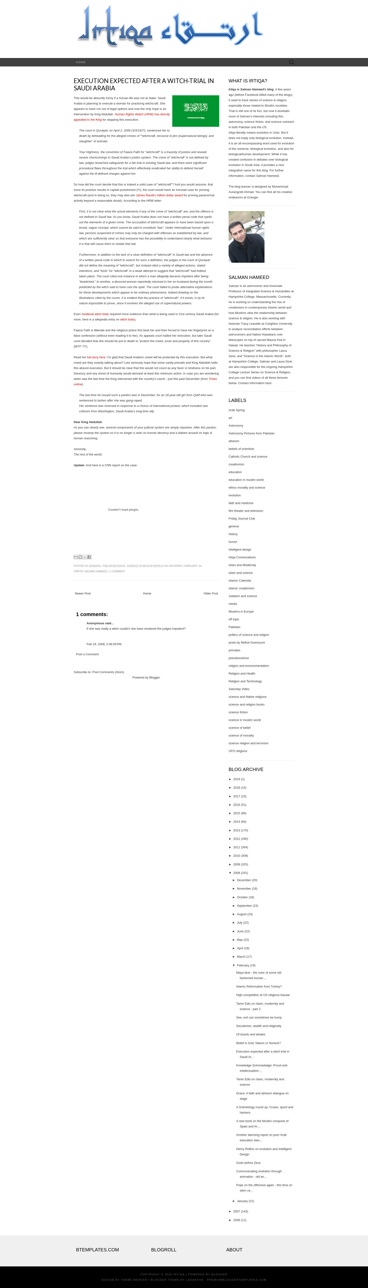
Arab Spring (237, 410)
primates (234, 650)
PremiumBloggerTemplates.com (236, 1279)
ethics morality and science (247, 487)
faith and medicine (241, 503)
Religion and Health (242, 673)
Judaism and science (243, 596)
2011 (236, 847)
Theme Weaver (134, 1279)
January (242, 1201)
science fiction (238, 712)
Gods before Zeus (248, 1163)
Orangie (252, 197)
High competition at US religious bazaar (263, 995)
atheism (234, 441)
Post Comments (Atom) (108, 672)
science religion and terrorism (248, 743)
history (233, 534)
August (241, 914)
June (240, 931)
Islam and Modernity (242, 565)
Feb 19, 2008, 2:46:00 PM (104, 644)
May (240, 939)
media (233, 603)
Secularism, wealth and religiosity (258, 1026)
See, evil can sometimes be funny (259, 1017)
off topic (234, 619)
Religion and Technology (245, 681)
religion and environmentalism (249, 665)
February (243, 965)
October (242, 897)
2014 (236, 821)
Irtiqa (179, 1274)
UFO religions (238, 751)
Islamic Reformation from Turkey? (259, 986)
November (244, 888)
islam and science (241, 573)
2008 (236, 873)
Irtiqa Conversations (242, 557)
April (240, 948)
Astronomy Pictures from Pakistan (252, 433)
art (230, 418)
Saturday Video (239, 689)
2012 (236, 839)
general (94, 565)
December (244, 880)
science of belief (239, 727)
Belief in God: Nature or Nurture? (258, 1043)
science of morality (241, 735)
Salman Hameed (95, 571)
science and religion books (246, 704)
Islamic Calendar (240, 580)
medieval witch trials (95, 314)
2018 (236, 787)
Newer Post (83, 593)
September (244, 905)
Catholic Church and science (248, 456)
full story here (96, 357)
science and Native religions (248, 696)
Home (81, 62)
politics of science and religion (249, 634)
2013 (236, 830)
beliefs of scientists (241, 449)
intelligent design (240, 549)
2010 (236, 855)
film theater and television (246, 511)
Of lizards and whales (250, 1034)
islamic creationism (241, 588)
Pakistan (234, 627)
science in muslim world (145, 565)
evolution (235, 495)
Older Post (211, 593)
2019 (236, 779)
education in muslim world (246, 480)
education (235, 472)
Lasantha (194, 1279)
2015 (236, 813)
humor (233, 542)
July (239, 922)
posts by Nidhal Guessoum (247, 642)
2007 (236, 1211)
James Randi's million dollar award (159, 195)
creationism (236, 464)
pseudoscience (114, 565)
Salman (234, 286)
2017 (236, 796)
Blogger (154, 677)
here (268, 383)
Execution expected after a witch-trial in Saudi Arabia (144, 84)
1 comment (117, 571)
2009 (236, 864)
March (241, 956)
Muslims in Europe (241, 611)
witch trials (127, 319)
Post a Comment (87, 654)
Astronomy (236, 425)
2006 (236, 1220)
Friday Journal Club (242, 518)
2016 (236, 804)
